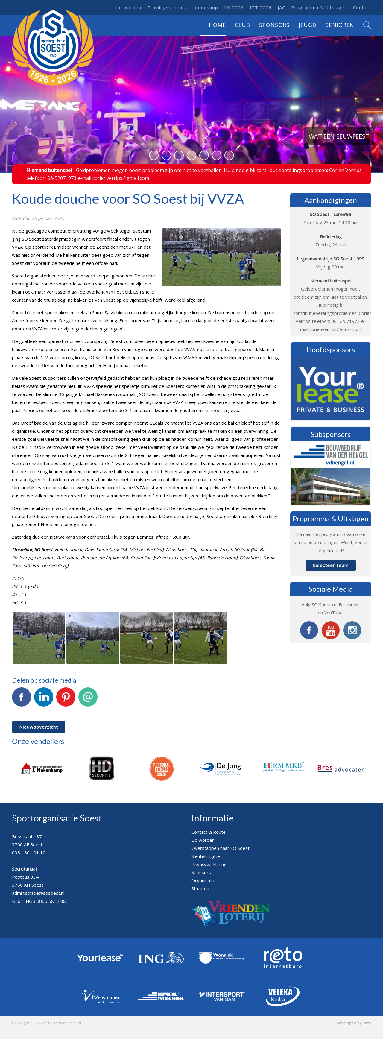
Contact (362, 7)
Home (217, 24)
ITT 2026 (261, 7)
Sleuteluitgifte (206, 856)
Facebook (21, 700)
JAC (281, 7)
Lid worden (128, 7)
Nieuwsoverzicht (38, 727)
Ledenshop (205, 7)
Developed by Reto (353, 1023)
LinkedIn (43, 700)
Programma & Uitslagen (319, 7)
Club (242, 24)
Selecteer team (331, 565)
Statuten (200, 888)
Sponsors (274, 24)
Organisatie (203, 880)
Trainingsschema (166, 7)
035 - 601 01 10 (28, 853)
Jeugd (308, 24)
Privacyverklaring (209, 864)
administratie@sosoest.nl (38, 893)
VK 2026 (234, 7)
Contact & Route (209, 832)
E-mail (88, 700)
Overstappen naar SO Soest (221, 848)
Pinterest (65, 700)
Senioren (340, 24)
